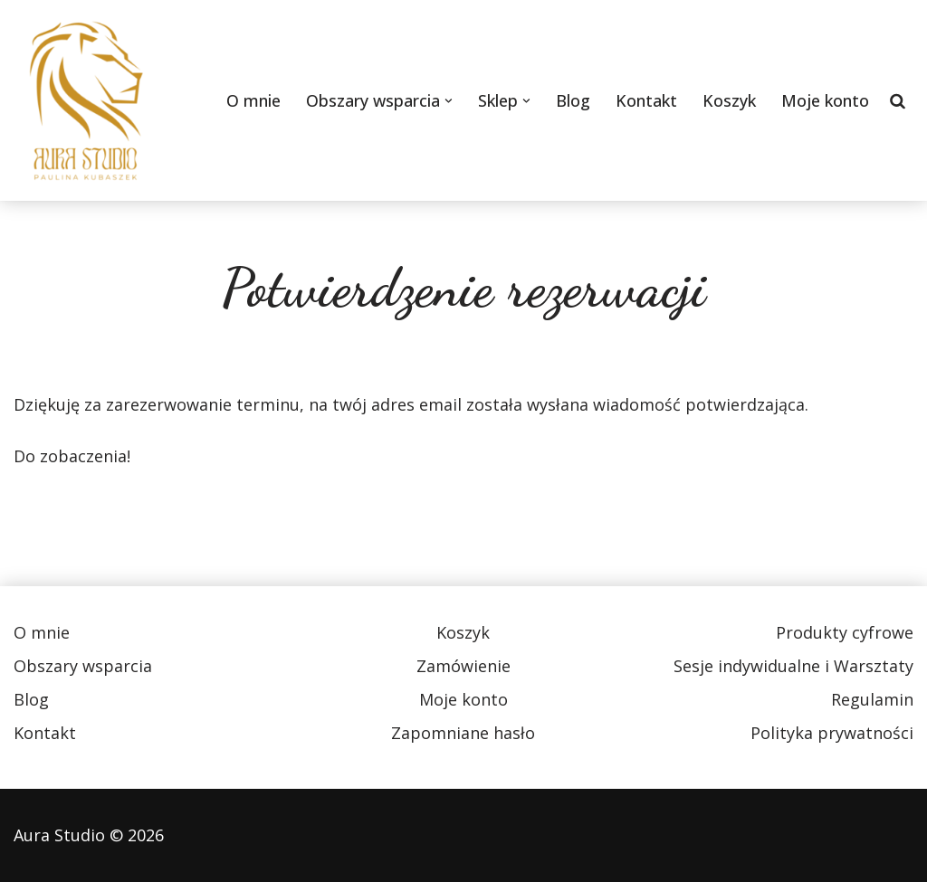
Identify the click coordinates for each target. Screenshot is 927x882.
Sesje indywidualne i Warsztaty (793, 666)
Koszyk (729, 100)
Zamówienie (463, 666)
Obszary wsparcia (83, 666)
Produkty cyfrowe (844, 632)
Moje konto (825, 100)
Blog (573, 100)
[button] (448, 101)
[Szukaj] (898, 100)
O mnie (253, 100)
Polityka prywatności (831, 733)
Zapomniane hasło (463, 733)
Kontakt (646, 100)
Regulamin (872, 699)
